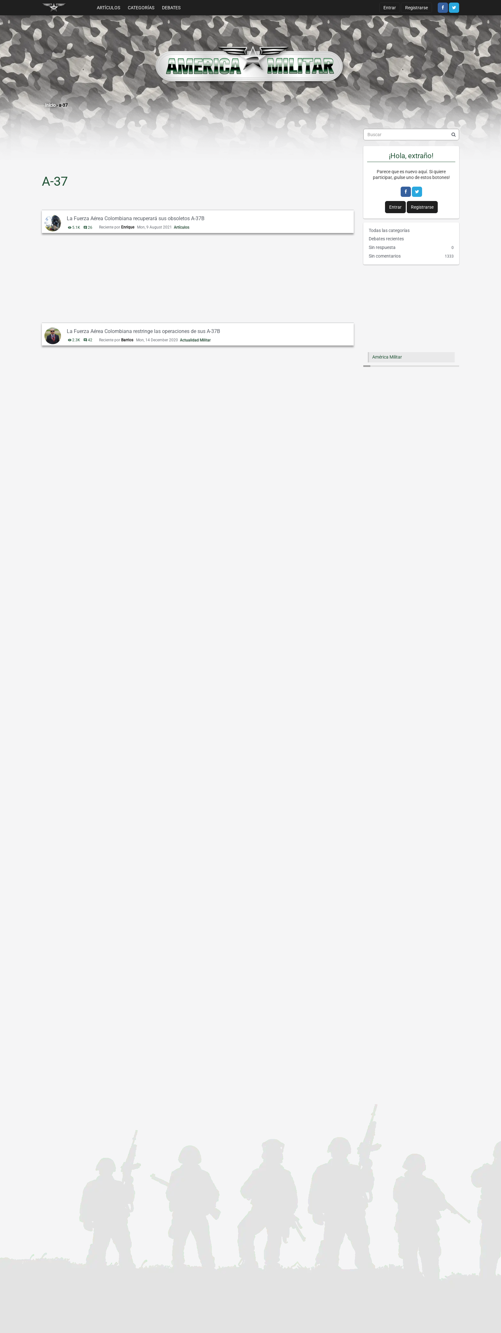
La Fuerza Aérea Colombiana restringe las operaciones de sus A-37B (143, 331)
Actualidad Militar (195, 340)
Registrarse (416, 7)
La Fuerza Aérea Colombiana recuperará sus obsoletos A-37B (135, 218)
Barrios (127, 340)
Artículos (108, 7)
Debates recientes (386, 238)
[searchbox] (411, 134)
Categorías (141, 7)
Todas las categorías (389, 230)
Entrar (389, 7)
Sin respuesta (411, 248)
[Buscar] (453, 134)
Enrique (127, 227)
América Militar (387, 357)
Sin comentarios (411, 256)
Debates (171, 7)
